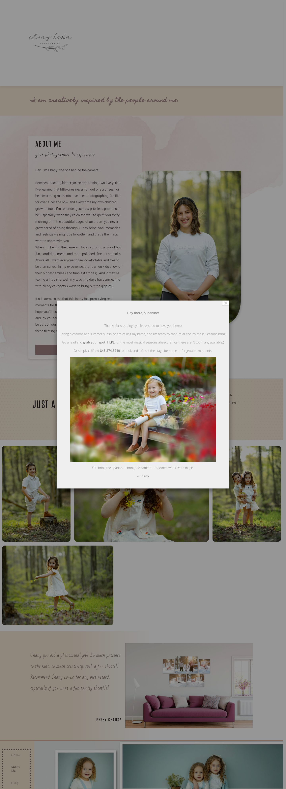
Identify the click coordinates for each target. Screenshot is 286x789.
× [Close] (225, 303)
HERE (111, 342)
